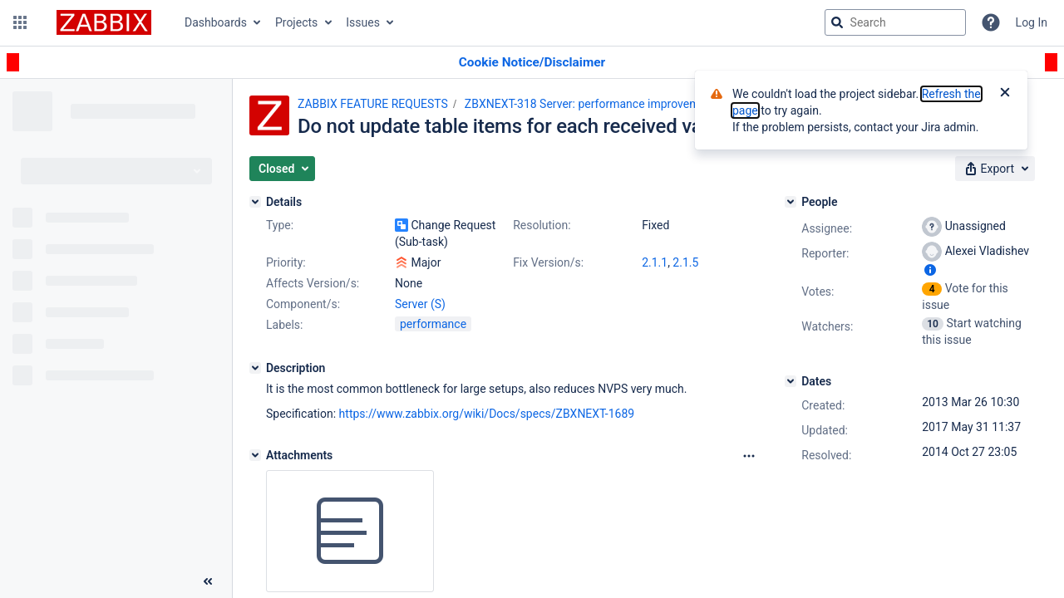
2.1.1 (654, 262)
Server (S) (420, 304)
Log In (1031, 22)
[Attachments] (255, 455)
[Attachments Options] (749, 456)
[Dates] (790, 381)
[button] (20, 22)
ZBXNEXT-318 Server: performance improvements (593, 103)
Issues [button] (363, 22)
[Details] (255, 202)
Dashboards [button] (216, 22)
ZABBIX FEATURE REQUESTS (373, 103)
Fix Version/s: (548, 262)
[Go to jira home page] (104, 22)
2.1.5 (685, 262)
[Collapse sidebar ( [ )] (208, 581)
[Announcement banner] (532, 63)
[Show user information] (930, 270)
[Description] (255, 368)
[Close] (1005, 94)
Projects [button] (296, 22)
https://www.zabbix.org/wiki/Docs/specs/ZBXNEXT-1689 (487, 413)
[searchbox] (895, 22)
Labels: (284, 324)
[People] (790, 202)
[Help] (991, 22)
